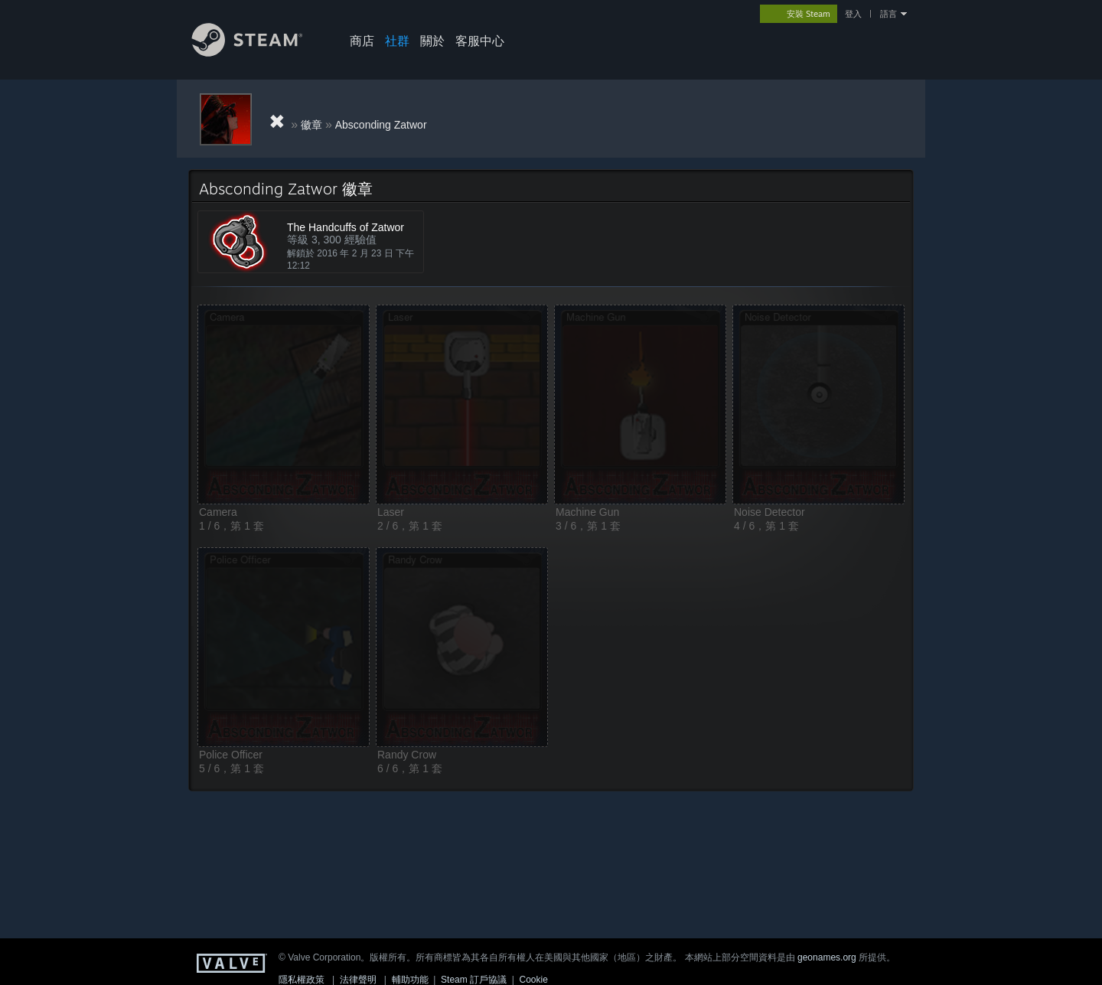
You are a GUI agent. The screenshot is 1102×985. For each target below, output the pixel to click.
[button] (283, 404)
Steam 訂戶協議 (474, 979)
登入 (853, 13)
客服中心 (479, 40)
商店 (362, 40)
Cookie (534, 979)
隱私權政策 (301, 979)
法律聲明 (358, 979)
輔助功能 (410, 979)
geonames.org (826, 957)
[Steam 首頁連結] (258, 52)
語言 (888, 13)
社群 (397, 40)
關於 (432, 40)
